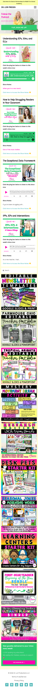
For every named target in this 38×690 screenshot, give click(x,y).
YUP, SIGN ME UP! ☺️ (19, 662)
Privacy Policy (19, 680)
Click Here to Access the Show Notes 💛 (17, 92)
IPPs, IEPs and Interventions (16, 215)
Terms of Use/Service (19, 677)
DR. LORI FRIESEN (8, 7)
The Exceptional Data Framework (19, 160)
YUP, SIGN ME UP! (19, 27)
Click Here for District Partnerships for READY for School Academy (19, 2)
